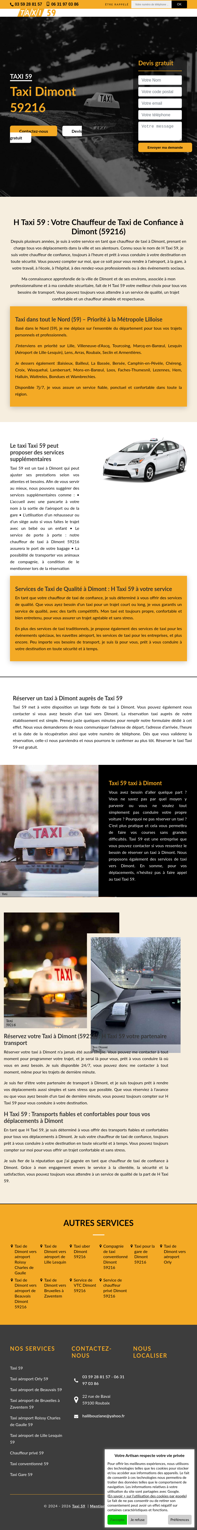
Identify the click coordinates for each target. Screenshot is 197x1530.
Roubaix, (94, 352)
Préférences (180, 1519)
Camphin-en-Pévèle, (146, 363)
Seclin (108, 352)
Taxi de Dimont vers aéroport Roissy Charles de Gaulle (26, 1259)
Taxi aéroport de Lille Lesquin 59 (36, 1438)
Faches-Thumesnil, (135, 369)
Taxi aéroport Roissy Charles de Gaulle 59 (35, 1421)
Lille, (71, 345)
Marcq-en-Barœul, (150, 345)
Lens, (68, 352)
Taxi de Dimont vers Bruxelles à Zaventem (55, 1287)
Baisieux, (66, 363)
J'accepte (117, 1519)
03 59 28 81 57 (96, 1376)
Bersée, (119, 363)
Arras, (80, 352)
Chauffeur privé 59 (27, 1452)
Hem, (177, 369)
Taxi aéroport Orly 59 (29, 1378)
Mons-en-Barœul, (90, 369)
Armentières (129, 352)
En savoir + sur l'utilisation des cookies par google (147, 1496)
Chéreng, (174, 363)
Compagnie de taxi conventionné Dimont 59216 (115, 1256)
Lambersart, (61, 369)
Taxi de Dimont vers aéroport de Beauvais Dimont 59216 (26, 1293)
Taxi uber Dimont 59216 (82, 1251)
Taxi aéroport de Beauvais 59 (36, 1389)
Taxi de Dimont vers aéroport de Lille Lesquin (55, 1253)
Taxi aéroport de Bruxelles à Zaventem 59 (35, 1403)
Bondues (57, 376)
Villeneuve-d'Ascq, (95, 345)
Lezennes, (162, 369)
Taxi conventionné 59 (29, 1463)
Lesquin (175, 345)
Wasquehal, (38, 369)
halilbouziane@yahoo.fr (103, 1415)
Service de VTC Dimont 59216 (85, 1285)
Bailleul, (83, 363)
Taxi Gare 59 (21, 1474)
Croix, (21, 369)
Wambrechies (82, 376)
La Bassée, (101, 363)
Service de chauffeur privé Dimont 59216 (115, 1287)
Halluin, (22, 376)
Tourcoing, (122, 345)
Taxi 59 (16, 1367)
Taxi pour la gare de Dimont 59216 (144, 1253)
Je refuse (138, 1519)
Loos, (112, 369)
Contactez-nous (33, 131)
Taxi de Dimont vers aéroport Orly (175, 1253)
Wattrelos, (39, 376)
